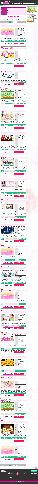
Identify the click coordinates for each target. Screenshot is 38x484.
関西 (20, 2)
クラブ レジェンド (4, 246)
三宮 (11, 377)
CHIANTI (2, 111)
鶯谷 (7, 88)
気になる (35, 3)
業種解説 (18, 472)
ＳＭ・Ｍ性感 (5, 199)
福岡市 (11, 245)
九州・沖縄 (27, 481)
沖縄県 (11, 266)
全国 (9, 481)
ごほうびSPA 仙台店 (4, 333)
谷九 (6, 310)
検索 (32, 3)
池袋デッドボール (4, 400)
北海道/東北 (15, 3)
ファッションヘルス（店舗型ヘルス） (7, 47)
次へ (15, 22)
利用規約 (25, 472)
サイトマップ (25, 473)
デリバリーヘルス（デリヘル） (7, 245)
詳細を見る (18, 43)
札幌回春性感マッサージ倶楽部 (6, 179)
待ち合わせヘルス (5, 88)
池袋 (10, 399)
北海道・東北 (19, 481)
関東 (13, 2)
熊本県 (12, 47)
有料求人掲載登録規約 (10, 473)
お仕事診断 (18, 473)
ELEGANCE (3, 446)
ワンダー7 (2, 378)
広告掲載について (34, 471)
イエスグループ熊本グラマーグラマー (7, 48)
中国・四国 (24, 481)
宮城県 (7, 199)
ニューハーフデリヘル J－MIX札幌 (6, 71)
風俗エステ (4, 310)
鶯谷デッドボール (4, 89)
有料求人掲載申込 (10, 472)
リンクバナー (9, 478)
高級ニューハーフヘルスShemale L (6, 290)
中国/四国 (18, 3)
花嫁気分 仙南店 (4, 157)
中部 (12, 3)
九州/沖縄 (21, 3)
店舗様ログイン (34, 473)
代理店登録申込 (10, 477)
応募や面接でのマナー (19, 474)
